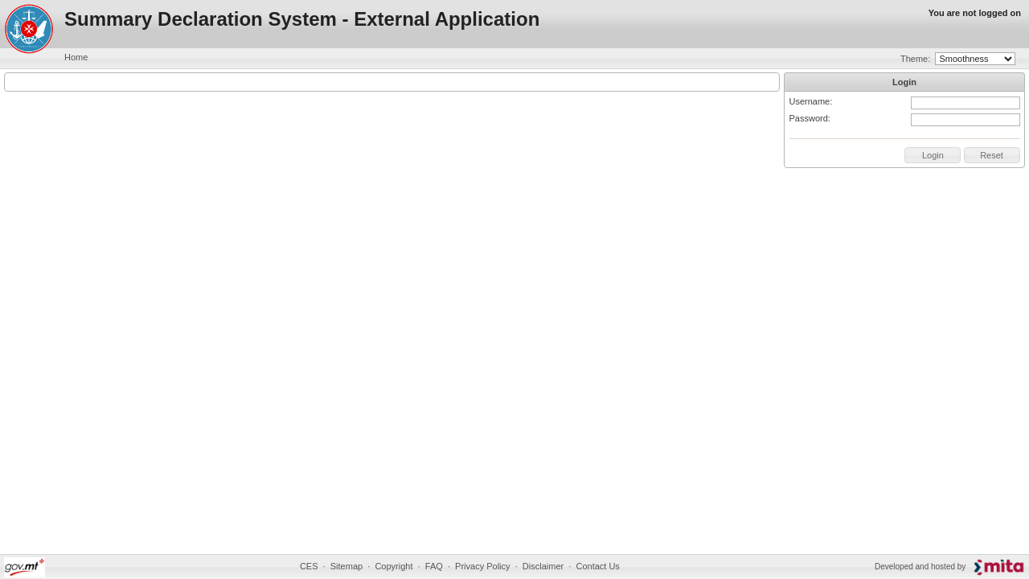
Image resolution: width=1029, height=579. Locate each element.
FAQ (434, 566)
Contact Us (597, 566)
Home (76, 57)
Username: (811, 101)
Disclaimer (543, 566)
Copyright (393, 566)
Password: (809, 118)
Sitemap (346, 566)
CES (309, 566)
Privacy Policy (482, 566)
